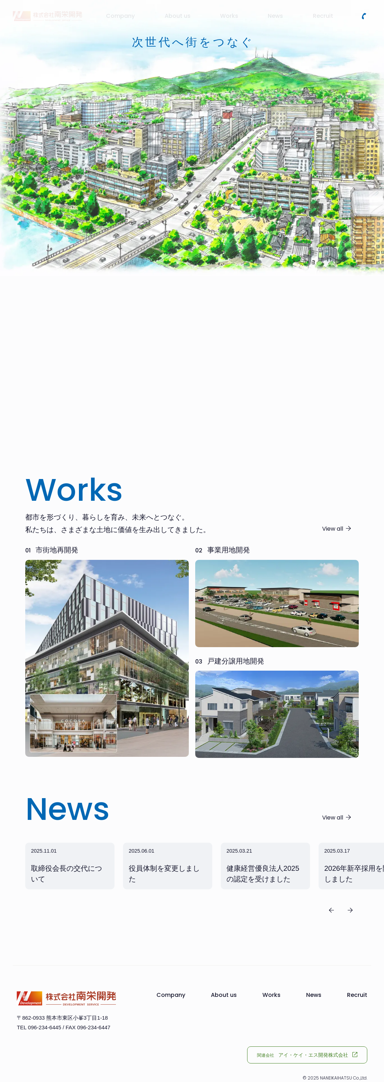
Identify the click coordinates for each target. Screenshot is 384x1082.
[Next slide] (350, 910)
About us (224, 995)
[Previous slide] (331, 910)
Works (271, 995)
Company (170, 995)
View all (332, 529)
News (313, 995)
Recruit (357, 995)
